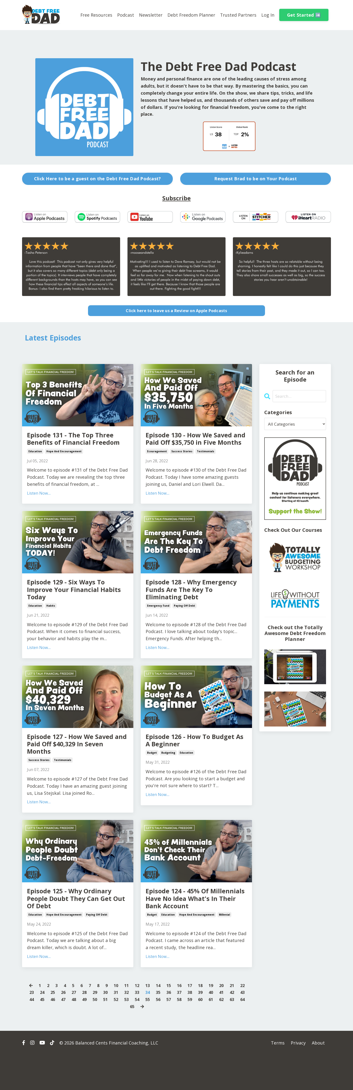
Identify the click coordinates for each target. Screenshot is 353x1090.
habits (50, 623)
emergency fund (158, 623)
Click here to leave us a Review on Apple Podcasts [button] (176, 310)
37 (186, 1027)
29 (98, 1027)
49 (98, 1034)
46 (65, 1034)
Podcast (125, 15)
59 (208, 1034)
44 (43, 1034)
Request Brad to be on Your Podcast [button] (255, 179)
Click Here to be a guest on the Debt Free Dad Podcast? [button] (97, 179)
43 (32, 1034)
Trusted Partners (238, 15)
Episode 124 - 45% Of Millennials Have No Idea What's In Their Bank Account (191, 926)
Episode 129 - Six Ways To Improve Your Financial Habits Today (72, 605)
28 (87, 1027)
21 (235, 1020)
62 (241, 1034)
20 (224, 1020)
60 (219, 1034)
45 (54, 1034)
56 (175, 1034)
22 (246, 1020)
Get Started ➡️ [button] (304, 15)
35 (164, 1027)
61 (230, 1034)
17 (191, 1020)
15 (169, 1020)
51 (120, 1034)
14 (158, 1020)
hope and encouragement (64, 464)
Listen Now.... (39, 506)
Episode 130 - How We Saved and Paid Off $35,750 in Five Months (194, 446)
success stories (181, 464)
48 (87, 1034)
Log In (267, 15)
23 (32, 1027)
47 (76, 1034)
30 (109, 1027)
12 (136, 1020)
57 (186, 1034)
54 (153, 1034)
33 (142, 1027)
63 (120, 1041)
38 (197, 1027)
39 (208, 1027)
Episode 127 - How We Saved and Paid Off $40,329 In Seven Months (76, 763)
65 (142, 1041)
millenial (224, 949)
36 (175, 1027)
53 (142, 1034)
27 (76, 1027)
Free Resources (96, 15)
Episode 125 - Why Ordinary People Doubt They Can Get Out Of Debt (76, 922)
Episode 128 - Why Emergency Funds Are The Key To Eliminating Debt (192, 605)
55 (164, 1034)
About (318, 1078)
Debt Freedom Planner (191, 15)
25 (54, 1027)
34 (153, 1027)
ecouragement (157, 464)
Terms (278, 1078)
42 (241, 1027)
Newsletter (150, 15)
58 (197, 1034)
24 (43, 1027)
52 (131, 1034)
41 (230, 1027)
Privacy (298, 1078)
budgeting (168, 773)
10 (114, 1020)
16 (180, 1020)
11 (125, 1020)
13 (147, 1020)
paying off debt (184, 623)
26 (65, 1027)
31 (120, 1027)
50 (109, 1034)
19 (213, 1020)
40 (219, 1027)
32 (131, 1027)
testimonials (205, 464)
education (35, 464)
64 (131, 1041)
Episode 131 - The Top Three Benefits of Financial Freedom (77, 446)
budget (152, 773)
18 (202, 1020)
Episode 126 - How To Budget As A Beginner (185, 759)
